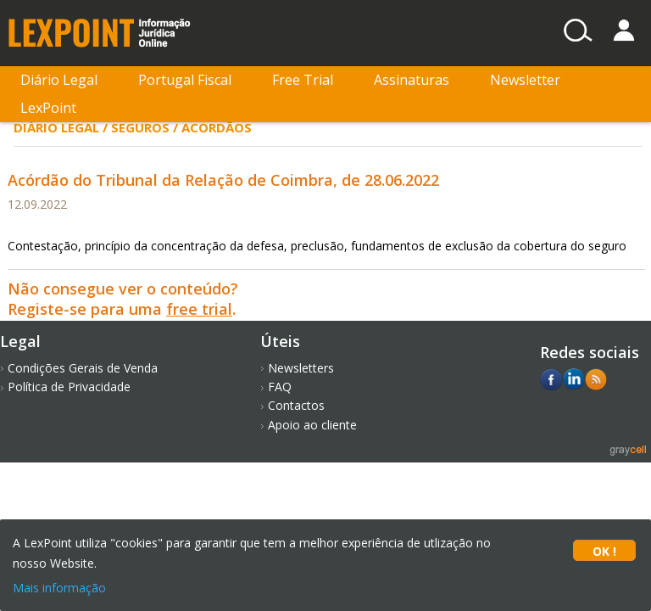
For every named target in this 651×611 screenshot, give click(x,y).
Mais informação (59, 588)
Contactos (296, 405)
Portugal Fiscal (184, 79)
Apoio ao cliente (312, 425)
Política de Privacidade (69, 386)
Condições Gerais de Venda (83, 368)
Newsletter (525, 79)
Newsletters (301, 368)
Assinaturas (411, 79)
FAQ (280, 386)
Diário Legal (58, 79)
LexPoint (48, 107)
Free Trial (302, 79)
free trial (199, 309)
